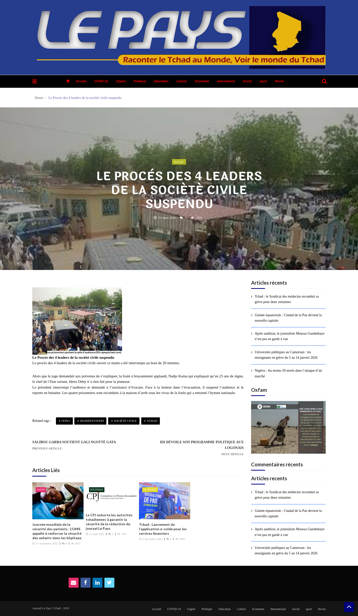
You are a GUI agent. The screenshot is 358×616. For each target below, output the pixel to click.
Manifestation (92, 421)
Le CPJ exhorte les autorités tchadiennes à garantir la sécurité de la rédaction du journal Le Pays (109, 521)
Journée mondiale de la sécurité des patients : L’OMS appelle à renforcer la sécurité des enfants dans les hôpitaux (57, 531)
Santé (41, 489)
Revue (279, 81)
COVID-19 (101, 81)
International (226, 81)
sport (263, 81)
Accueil (81, 81)
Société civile (125, 421)
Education (161, 81)
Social (247, 81)
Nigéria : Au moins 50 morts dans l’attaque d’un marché (288, 373)
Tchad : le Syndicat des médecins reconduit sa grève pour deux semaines (287, 299)
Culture (181, 81)
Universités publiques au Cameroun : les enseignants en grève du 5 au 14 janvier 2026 (286, 354)
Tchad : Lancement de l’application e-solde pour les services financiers (163, 528)
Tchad (152, 421)
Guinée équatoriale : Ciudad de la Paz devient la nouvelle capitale (288, 317)
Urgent (121, 81)
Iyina (66, 421)
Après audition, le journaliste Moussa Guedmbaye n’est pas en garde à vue (289, 336)
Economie (202, 81)
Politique (140, 81)
